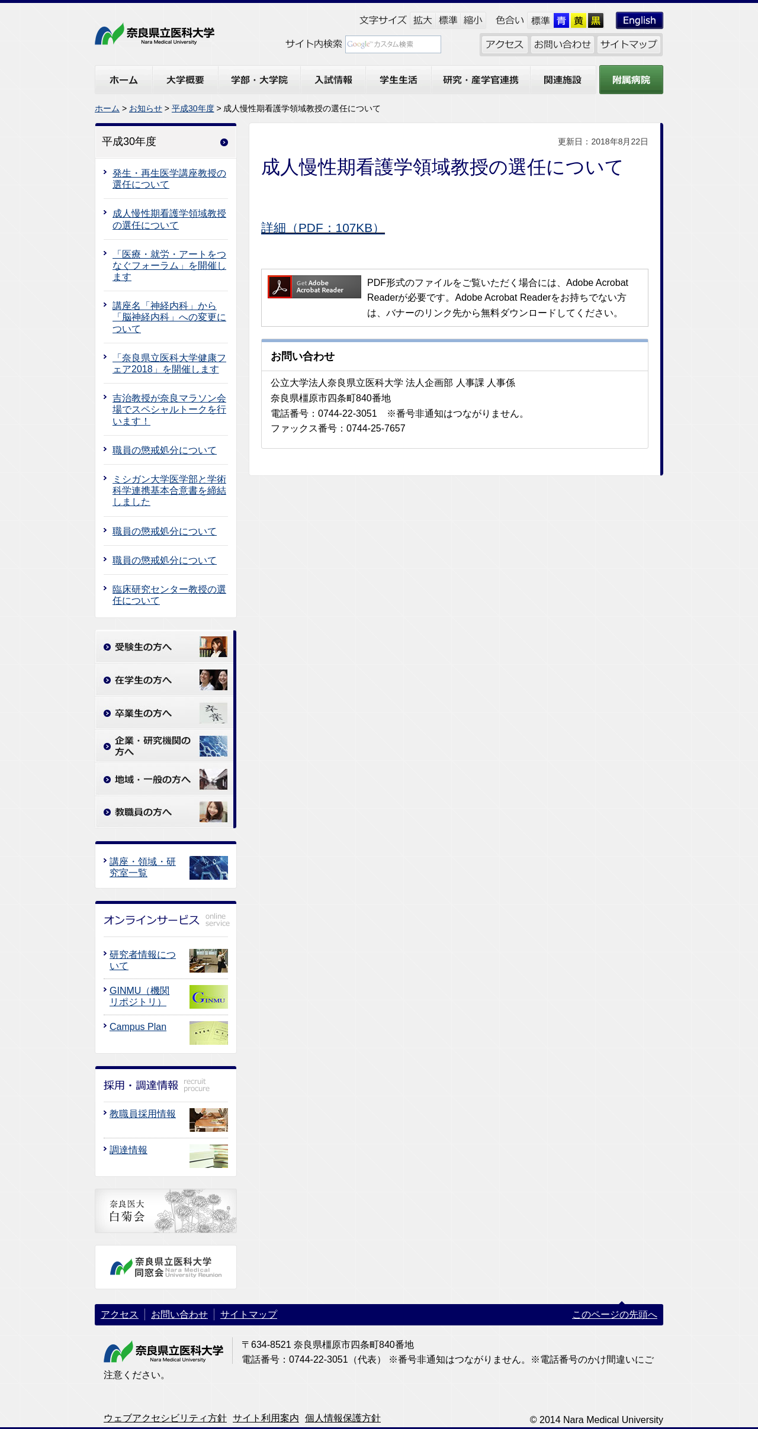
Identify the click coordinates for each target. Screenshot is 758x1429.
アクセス (120, 1314)
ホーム (107, 108)
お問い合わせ (179, 1314)
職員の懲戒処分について (165, 450)
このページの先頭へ (614, 1314)
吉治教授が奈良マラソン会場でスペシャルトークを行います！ (169, 409)
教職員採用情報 (143, 1114)
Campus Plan (138, 1027)
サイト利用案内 (266, 1418)
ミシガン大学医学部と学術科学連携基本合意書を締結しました (169, 490)
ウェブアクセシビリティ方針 (165, 1418)
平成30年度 (193, 108)
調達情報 (128, 1150)
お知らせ (145, 108)
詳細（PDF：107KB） (323, 227)
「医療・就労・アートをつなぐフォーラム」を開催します (169, 265)
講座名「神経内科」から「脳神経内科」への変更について (169, 317)
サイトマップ (248, 1314)
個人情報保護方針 (343, 1418)
